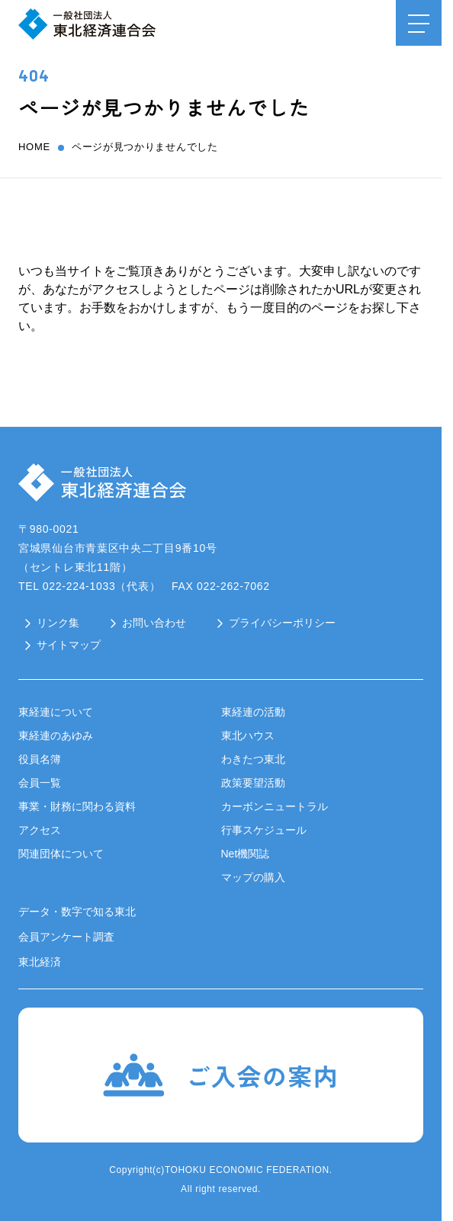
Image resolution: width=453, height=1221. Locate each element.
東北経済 (39, 962)
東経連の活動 (253, 712)
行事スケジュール (264, 830)
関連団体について (61, 854)
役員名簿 (39, 759)
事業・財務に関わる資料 (77, 806)
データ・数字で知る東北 (77, 911)
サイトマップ (69, 645)
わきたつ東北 (253, 759)
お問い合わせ (154, 623)
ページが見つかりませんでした (145, 146)
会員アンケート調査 (66, 937)
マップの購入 (253, 877)
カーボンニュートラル (274, 806)
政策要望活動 (253, 783)
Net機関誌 (245, 854)
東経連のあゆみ (55, 735)
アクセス (39, 830)
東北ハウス (248, 735)
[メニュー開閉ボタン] (419, 23)
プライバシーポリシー (282, 623)
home (34, 146)
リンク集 (58, 623)
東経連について (55, 712)
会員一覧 (39, 783)
